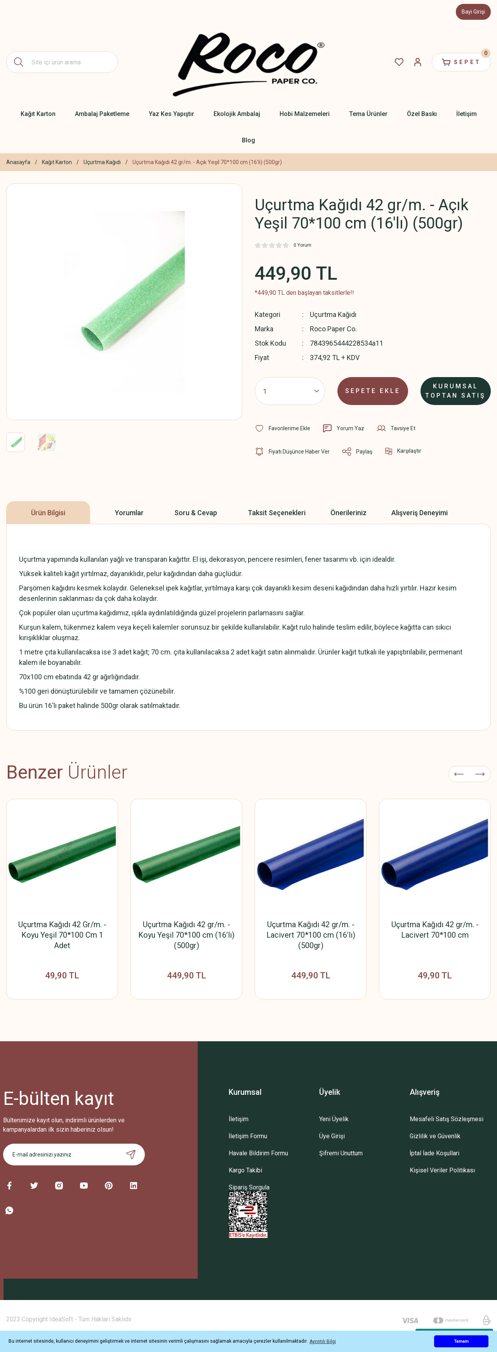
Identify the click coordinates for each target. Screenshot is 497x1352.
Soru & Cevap (195, 513)
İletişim (238, 1119)
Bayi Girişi (473, 12)
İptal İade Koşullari (434, 1153)
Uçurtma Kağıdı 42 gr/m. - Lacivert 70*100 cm (435, 930)
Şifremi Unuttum (341, 1153)
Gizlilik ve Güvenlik (435, 1136)
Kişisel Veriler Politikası (442, 1170)
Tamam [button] (461, 1341)
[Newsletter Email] (74, 1154)
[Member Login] (417, 62)
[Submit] (131, 1154)
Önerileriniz (348, 513)
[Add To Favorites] (282, 428)
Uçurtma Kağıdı (333, 314)
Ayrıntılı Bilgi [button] (322, 1341)
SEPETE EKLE (372, 391)
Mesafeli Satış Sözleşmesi (446, 1119)
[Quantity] (290, 391)
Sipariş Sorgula (249, 1187)
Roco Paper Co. (333, 329)
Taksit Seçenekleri (277, 513)
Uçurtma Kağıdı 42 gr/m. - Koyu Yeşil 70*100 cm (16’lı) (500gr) (186, 935)
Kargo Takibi (245, 1170)
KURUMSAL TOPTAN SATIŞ (455, 391)
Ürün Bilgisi (48, 513)
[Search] (62, 62)
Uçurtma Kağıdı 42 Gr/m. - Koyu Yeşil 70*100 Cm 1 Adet (62, 935)
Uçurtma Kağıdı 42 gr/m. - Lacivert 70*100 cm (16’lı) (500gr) (310, 935)
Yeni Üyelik (334, 1119)
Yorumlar (129, 513)
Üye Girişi (332, 1136)
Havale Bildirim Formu (258, 1153)
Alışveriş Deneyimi (419, 513)
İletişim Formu (248, 1136)
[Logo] (248, 62)
